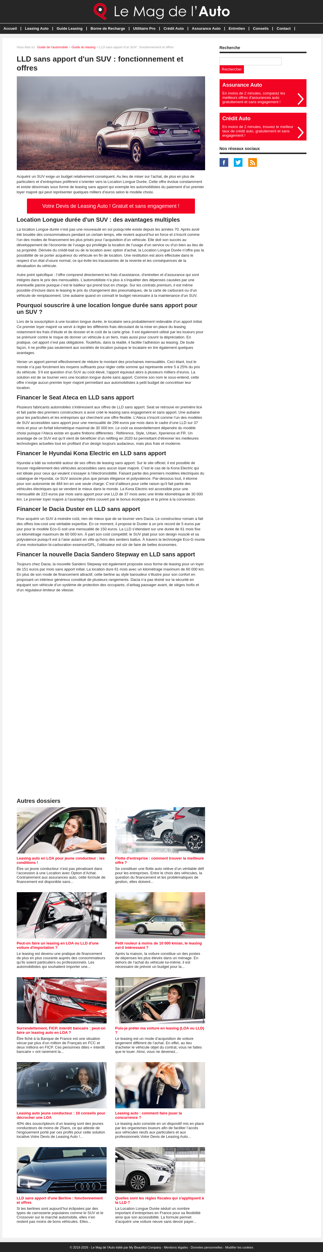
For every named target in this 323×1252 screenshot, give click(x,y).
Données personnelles (206, 1247)
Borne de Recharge (108, 28)
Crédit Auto (173, 28)
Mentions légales (176, 1247)
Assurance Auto (206, 28)
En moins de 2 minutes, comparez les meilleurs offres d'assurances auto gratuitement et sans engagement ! (253, 97)
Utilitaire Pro (144, 28)
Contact (284, 28)
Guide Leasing (69, 28)
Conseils (261, 28)
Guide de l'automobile (52, 47)
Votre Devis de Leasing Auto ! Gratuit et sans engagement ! (110, 206)
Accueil (10, 28)
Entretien (237, 28)
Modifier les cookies (239, 1247)
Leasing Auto (37, 28)
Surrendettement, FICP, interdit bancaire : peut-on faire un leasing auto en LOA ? (61, 1030)
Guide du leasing (84, 47)
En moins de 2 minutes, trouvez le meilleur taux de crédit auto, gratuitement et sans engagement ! (257, 131)
